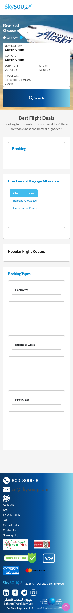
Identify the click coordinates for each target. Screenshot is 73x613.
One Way (12, 37)
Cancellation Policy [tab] (25, 208)
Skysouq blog (11, 535)
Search (36, 98)
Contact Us (9, 530)
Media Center (11, 525)
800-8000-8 (25, 480)
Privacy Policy (11, 514)
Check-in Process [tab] (23, 193)
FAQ (5, 509)
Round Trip (30, 37)
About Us (8, 504)
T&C (5, 520)
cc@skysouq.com (30, 489)
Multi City (49, 37)
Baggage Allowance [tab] (25, 200)
